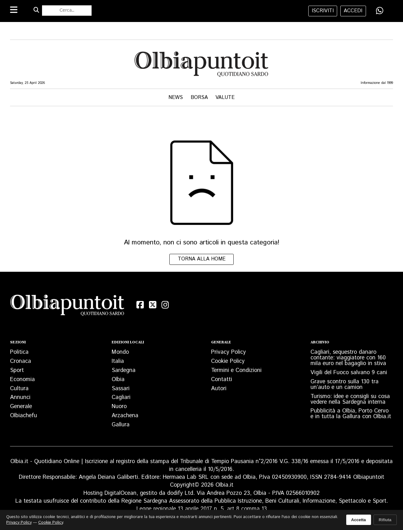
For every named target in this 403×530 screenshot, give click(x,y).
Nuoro (119, 406)
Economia (22, 379)
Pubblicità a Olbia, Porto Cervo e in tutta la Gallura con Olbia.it (350, 414)
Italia (118, 361)
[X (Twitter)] (152, 304)
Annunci (20, 397)
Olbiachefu (23, 416)
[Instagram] (165, 304)
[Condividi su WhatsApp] (380, 11)
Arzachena (125, 416)
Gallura (121, 425)
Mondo (120, 352)
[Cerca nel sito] (67, 10)
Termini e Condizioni (236, 370)
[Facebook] (140, 304)
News (175, 97)
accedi (353, 10)
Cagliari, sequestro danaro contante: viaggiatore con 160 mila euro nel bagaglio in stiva (348, 358)
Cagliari (121, 397)
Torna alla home (201, 259)
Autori (218, 389)
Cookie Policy (228, 361)
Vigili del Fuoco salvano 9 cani (348, 373)
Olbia (118, 379)
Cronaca (20, 361)
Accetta (358, 519)
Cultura (19, 389)
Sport (17, 370)
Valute (225, 97)
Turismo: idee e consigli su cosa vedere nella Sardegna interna (350, 399)
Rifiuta (385, 519)
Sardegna (123, 370)
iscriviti (323, 10)
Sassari (121, 389)
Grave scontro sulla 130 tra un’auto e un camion (344, 384)
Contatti (221, 379)
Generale (21, 406)
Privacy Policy (228, 352)
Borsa (199, 97)
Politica (19, 352)
